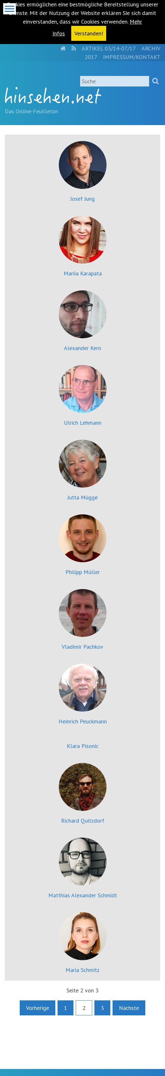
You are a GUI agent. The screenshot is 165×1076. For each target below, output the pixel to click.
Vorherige (37, 1008)
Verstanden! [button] (88, 33)
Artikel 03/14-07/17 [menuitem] (109, 48)
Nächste (129, 1008)
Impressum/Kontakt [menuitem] (131, 57)
